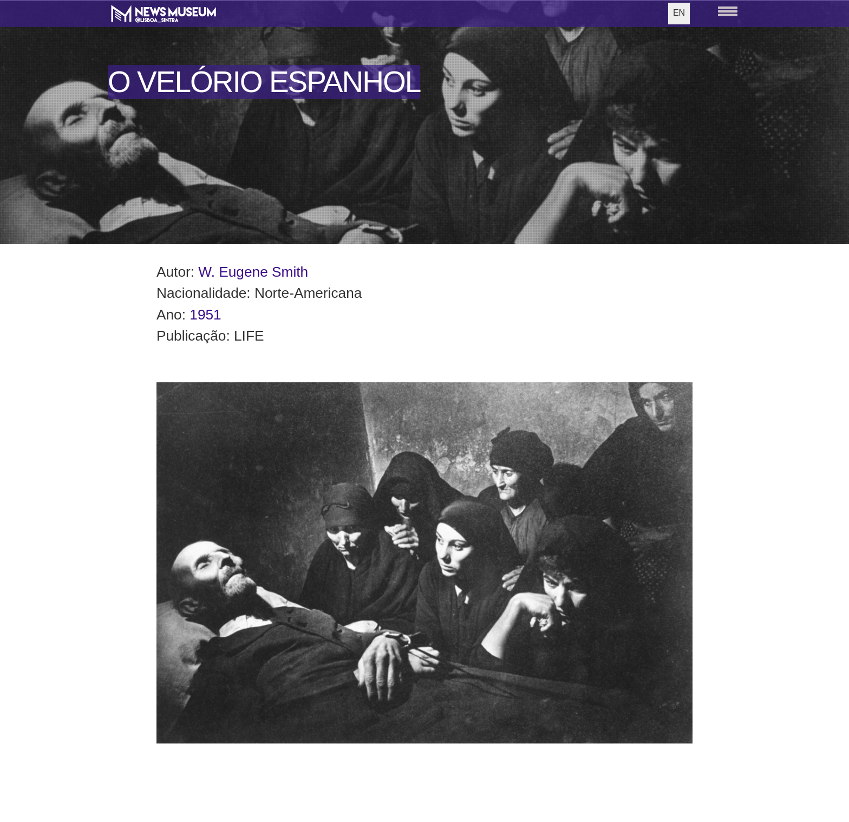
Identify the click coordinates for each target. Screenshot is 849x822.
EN (679, 12)
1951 (205, 314)
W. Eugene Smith (253, 272)
